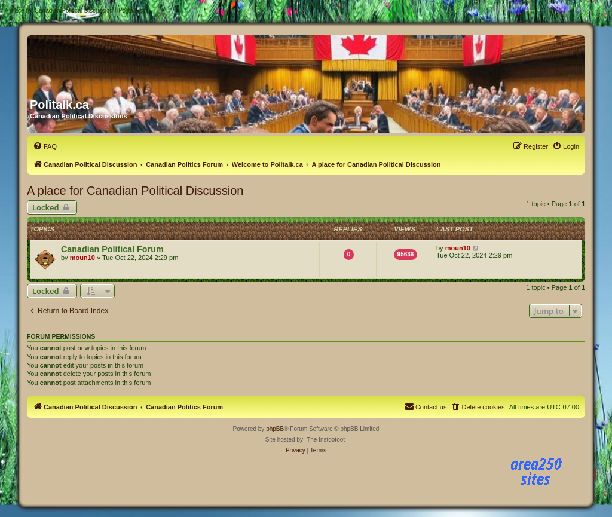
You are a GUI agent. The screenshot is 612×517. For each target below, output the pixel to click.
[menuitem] (45, 146)
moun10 (82, 257)
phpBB (275, 429)
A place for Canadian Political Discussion (135, 190)
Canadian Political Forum (112, 249)
